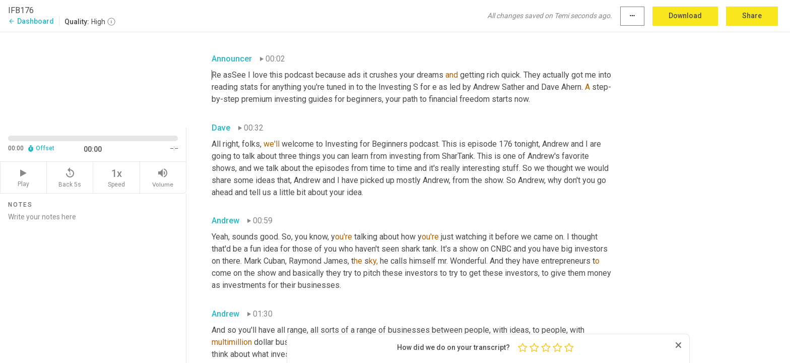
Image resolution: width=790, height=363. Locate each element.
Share (752, 16)
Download (685, 16)
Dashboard (31, 21)
